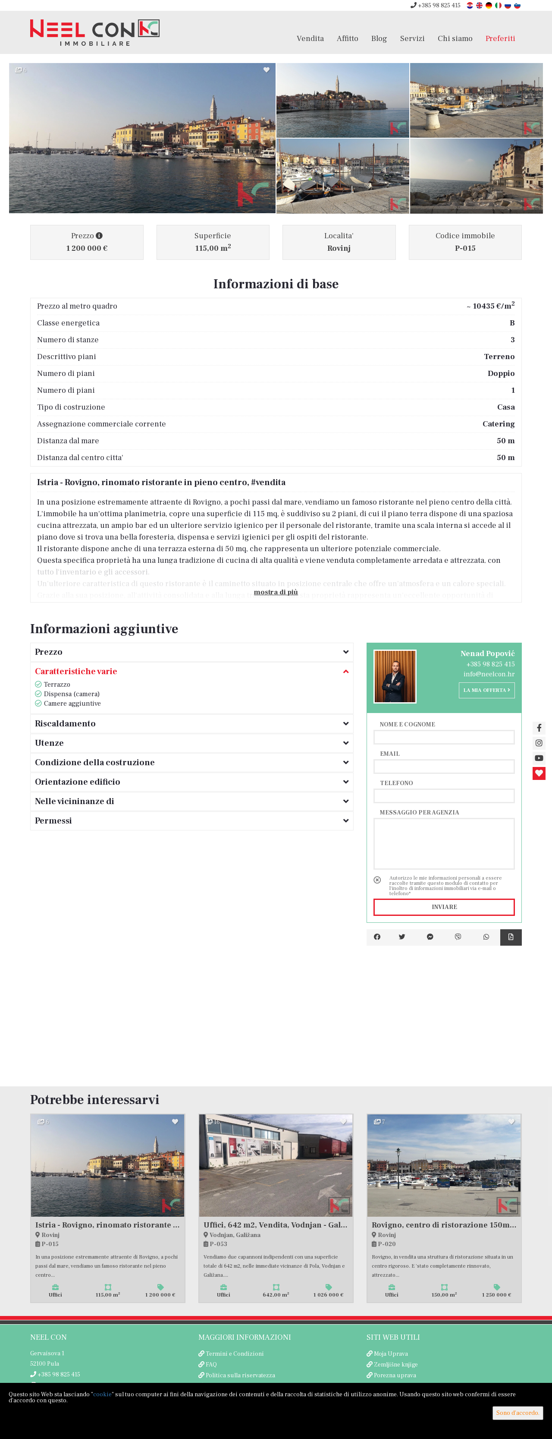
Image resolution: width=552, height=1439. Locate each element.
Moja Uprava (391, 1354)
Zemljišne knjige (396, 1365)
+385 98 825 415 (436, 5)
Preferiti (500, 38)
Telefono (396, 782)
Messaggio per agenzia (419, 812)
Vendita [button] (310, 38)
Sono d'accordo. (517, 1413)
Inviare (444, 907)
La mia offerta (487, 690)
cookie (102, 1394)
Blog (379, 38)
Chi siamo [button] (455, 38)
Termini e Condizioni (235, 1354)
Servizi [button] (412, 38)
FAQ (211, 1365)
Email (390, 753)
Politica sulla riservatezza (240, 1375)
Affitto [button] (347, 38)
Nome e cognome (407, 724)
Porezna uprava (395, 1375)
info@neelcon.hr (489, 674)
